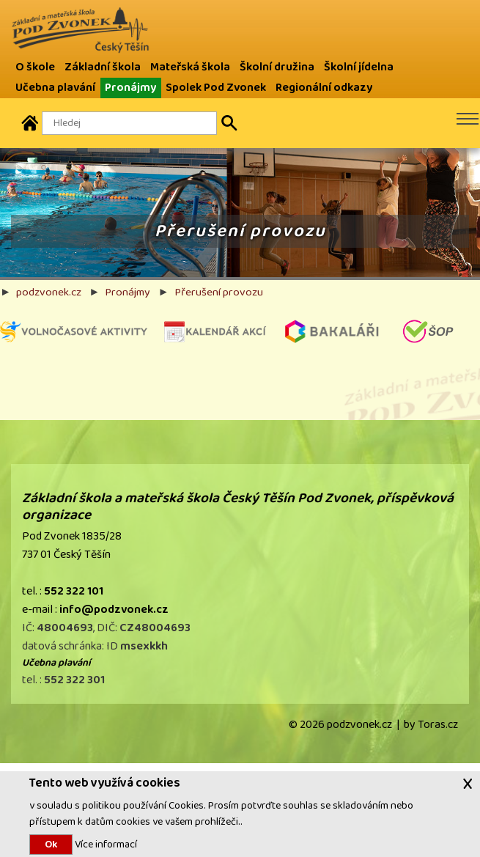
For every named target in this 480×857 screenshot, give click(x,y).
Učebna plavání (55, 87)
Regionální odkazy (324, 87)
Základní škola (102, 67)
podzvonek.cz (48, 292)
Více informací (105, 844)
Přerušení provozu (218, 292)
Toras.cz (438, 725)
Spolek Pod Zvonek (216, 87)
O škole (35, 67)
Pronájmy (130, 87)
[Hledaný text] (129, 123)
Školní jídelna (359, 67)
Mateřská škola (190, 67)
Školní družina (277, 67)
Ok (51, 844)
